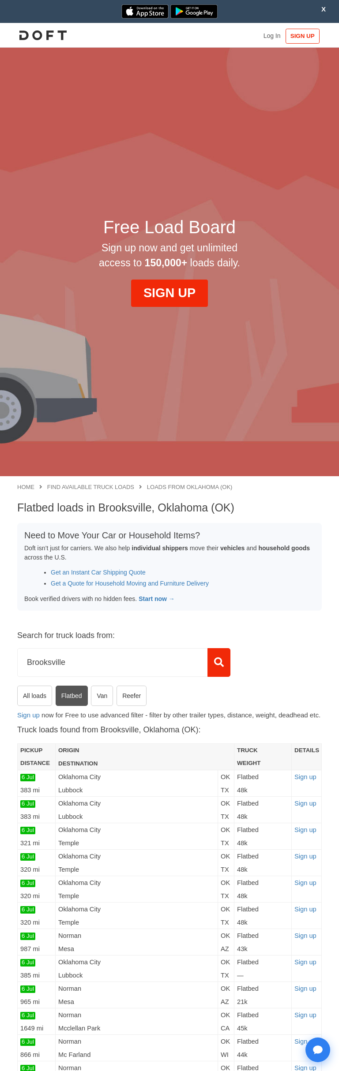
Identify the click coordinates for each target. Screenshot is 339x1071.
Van (102, 695)
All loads (34, 695)
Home (25, 487)
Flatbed (71, 695)
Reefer (131, 695)
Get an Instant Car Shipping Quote (98, 572)
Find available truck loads (90, 487)
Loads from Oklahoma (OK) (190, 487)
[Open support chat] (317, 1049)
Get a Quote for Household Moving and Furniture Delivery (130, 583)
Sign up (28, 715)
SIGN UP (301, 36)
